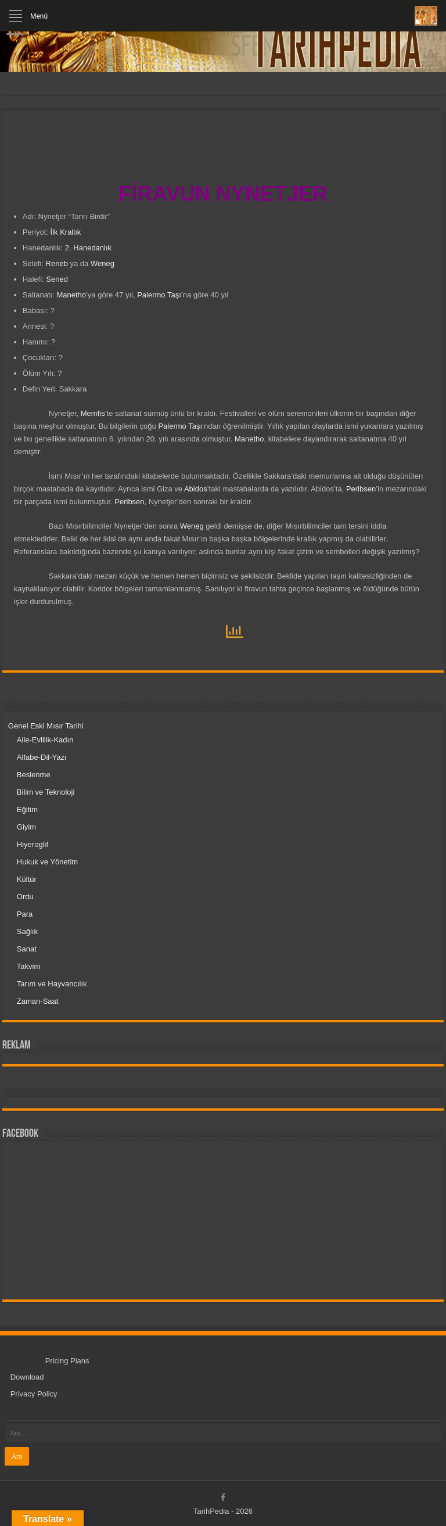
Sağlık (27, 931)
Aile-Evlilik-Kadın (45, 739)
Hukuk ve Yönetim (47, 861)
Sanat (27, 949)
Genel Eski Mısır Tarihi (46, 725)
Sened (57, 279)
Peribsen (361, 488)
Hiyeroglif (32, 844)
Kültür (27, 879)
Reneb (57, 263)
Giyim (26, 827)
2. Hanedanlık (88, 247)
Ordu (25, 896)
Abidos (195, 488)
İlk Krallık (66, 232)
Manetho (71, 294)
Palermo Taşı (159, 294)
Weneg (102, 263)
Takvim (28, 966)
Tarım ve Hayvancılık (52, 983)
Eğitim (27, 809)
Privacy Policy (33, 1393)
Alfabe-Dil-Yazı (42, 757)
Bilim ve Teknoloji (45, 792)
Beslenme (34, 774)
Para (25, 914)
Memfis (93, 413)
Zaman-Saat (38, 1001)
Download (27, 1377)
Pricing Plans (67, 1360)
